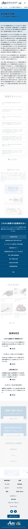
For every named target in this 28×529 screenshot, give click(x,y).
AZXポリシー (13, 496)
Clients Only (13, 506)
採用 (7, 492)
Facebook (15, 511)
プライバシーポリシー (13, 503)
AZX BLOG (14, 516)
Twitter (11, 511)
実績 (20, 480)
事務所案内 (7, 480)
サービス (7, 484)
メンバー (7, 488)
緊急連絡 (13, 499)
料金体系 (19, 484)
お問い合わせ (19, 492)
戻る (13, 272)
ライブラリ (19, 488)
